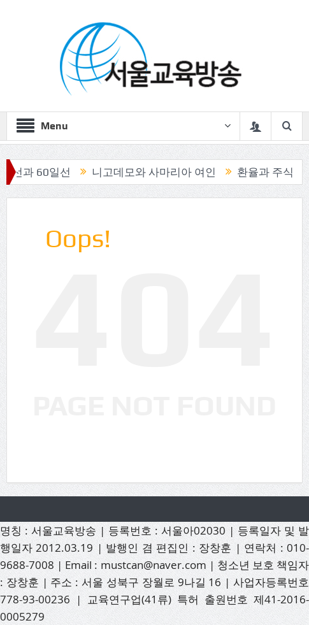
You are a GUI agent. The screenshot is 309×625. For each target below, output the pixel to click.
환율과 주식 (268, 172)
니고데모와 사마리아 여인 (156, 172)
